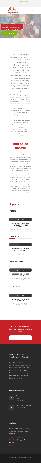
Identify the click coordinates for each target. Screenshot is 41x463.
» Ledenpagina (20, 4)
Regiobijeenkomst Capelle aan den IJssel (20, 225)
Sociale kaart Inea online (23, 405)
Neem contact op (24, 1)
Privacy (18, 460)
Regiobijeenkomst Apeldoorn (20, 249)
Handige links (13, 446)
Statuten (23, 460)
